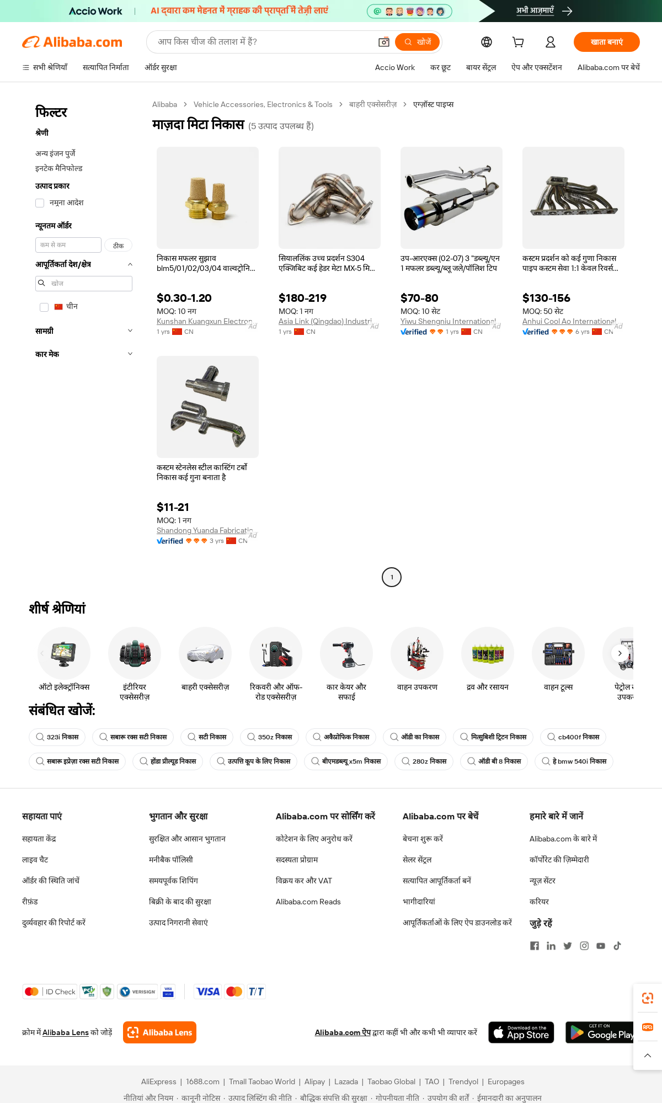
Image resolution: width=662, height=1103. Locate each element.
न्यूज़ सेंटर (543, 880)
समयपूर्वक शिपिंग (173, 880)
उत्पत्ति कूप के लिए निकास (253, 761)
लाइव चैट (35, 859)
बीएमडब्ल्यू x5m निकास (346, 761)
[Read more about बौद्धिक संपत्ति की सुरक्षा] (331, 1098)
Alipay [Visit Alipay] (315, 1081)
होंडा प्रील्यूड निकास (168, 761)
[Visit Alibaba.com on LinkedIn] (551, 946)
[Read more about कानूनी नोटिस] (198, 1098)
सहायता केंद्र (39, 838)
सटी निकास (207, 737)
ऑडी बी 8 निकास (494, 761)
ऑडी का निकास (414, 737)
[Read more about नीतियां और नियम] (146, 1098)
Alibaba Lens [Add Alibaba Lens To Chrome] (65, 1032)
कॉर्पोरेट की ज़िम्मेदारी (559, 859)
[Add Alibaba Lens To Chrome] (159, 1032)
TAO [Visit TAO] (432, 1081)
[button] (384, 42)
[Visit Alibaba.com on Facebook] (535, 946)
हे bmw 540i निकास (574, 761)
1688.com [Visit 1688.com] (203, 1081)
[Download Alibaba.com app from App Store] (521, 1032)
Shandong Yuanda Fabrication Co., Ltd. (208, 530)
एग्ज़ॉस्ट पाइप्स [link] (433, 104)
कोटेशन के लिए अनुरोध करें (314, 838)
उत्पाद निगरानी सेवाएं (178, 922)
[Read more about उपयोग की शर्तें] (446, 1098)
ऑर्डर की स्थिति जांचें (50, 880)
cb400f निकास (573, 737)
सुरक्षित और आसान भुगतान (187, 838)
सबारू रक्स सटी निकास (133, 737)
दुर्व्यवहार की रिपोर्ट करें (54, 922)
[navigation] (84, 342)
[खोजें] (417, 42)
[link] (647, 998)
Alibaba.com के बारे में (563, 838)
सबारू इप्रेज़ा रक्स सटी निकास (77, 761)
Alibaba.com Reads (308, 901)
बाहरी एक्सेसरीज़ (373, 104)
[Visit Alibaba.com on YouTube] (601, 946)
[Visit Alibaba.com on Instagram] (584, 946)
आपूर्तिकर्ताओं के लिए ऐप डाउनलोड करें (457, 922)
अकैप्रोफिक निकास (341, 737)
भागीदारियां (419, 901)
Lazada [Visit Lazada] (346, 1081)
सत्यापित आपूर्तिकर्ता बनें (437, 880)
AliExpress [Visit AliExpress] (159, 1081)
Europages (506, 1081)
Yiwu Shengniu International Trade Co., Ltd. (452, 321)
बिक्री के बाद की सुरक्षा (180, 901)
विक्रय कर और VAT (304, 880)
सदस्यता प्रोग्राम (297, 859)
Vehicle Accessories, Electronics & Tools (263, 104)
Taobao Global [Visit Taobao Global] (391, 1081)
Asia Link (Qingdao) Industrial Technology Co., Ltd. (330, 321)
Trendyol (463, 1081)
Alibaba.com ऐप (343, 1032)
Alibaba (164, 104)
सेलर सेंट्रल (417, 859)
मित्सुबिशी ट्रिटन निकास (493, 737)
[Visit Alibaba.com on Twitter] (568, 946)
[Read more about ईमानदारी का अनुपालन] (507, 1098)
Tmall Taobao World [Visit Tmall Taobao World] (262, 1081)
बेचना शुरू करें (423, 838)
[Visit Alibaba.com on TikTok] (617, 946)
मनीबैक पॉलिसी (171, 859)
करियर (539, 901)
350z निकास (269, 737)
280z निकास (424, 761)
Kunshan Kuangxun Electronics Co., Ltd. (208, 321)
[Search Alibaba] (263, 42)
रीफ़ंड (30, 901)
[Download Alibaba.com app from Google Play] (602, 1032)
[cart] (520, 43)
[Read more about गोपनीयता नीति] (395, 1098)
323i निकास (57, 737)
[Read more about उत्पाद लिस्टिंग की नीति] (257, 1098)
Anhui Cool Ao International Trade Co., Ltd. (573, 321)
